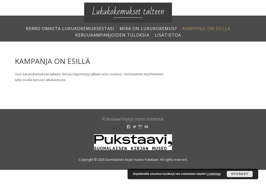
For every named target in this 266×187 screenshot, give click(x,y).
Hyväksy (239, 174)
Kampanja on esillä (206, 28)
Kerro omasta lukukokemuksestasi (70, 28)
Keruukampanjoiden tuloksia (112, 35)
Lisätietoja (214, 173)
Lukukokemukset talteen (128, 11)
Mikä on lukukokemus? (148, 28)
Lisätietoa (168, 35)
